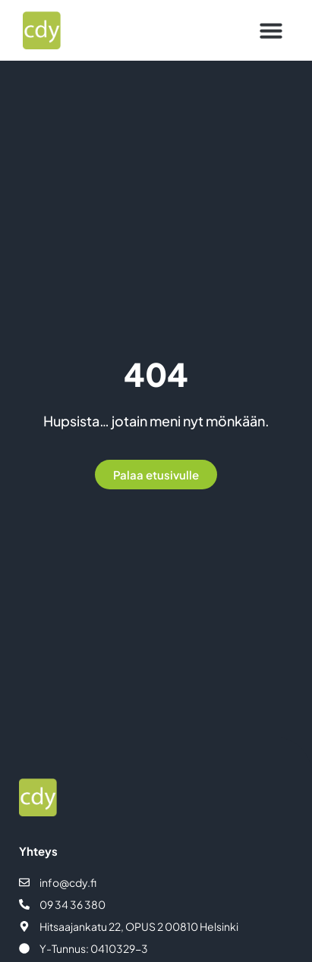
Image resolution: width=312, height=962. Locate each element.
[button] (271, 30)
